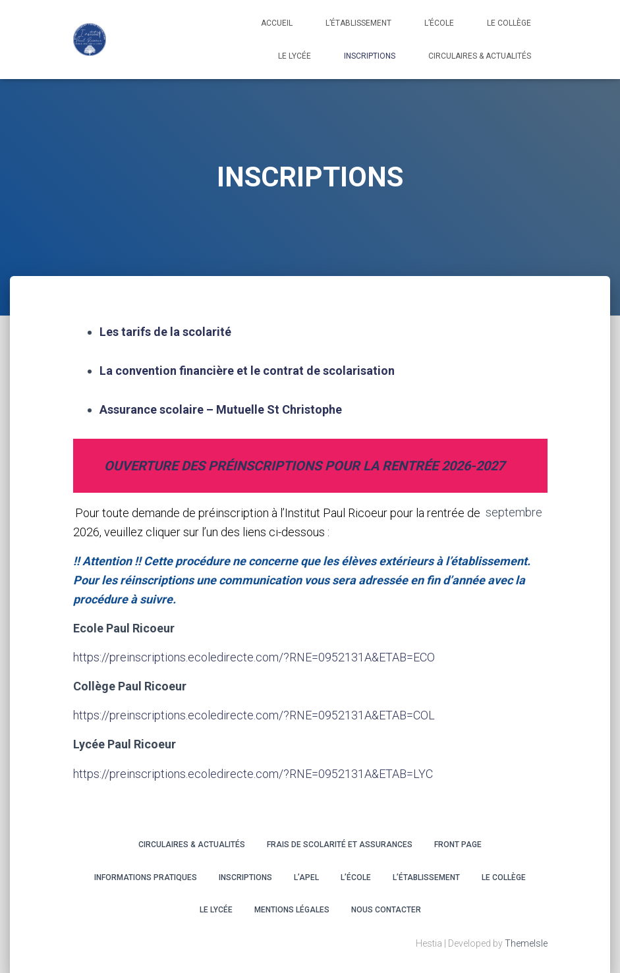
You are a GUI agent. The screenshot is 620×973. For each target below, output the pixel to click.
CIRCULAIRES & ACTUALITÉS (479, 56)
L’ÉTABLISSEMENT (426, 877)
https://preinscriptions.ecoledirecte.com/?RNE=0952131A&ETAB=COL (254, 715)
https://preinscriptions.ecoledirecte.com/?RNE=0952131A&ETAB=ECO (254, 657)
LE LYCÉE (294, 56)
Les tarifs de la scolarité (165, 332)
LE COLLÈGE (509, 23)
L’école (439, 23)
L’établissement (358, 23)
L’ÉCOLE (356, 877)
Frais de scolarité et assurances (339, 844)
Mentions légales (291, 909)
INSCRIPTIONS (369, 56)
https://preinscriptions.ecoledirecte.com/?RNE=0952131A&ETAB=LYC (253, 774)
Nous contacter (386, 909)
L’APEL (306, 877)
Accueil (277, 23)
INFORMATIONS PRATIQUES (145, 877)
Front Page (458, 844)
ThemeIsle (526, 943)
